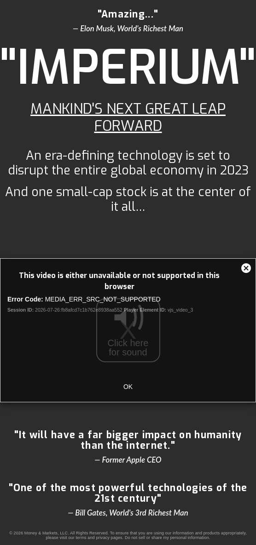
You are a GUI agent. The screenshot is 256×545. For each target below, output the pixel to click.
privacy (103, 537)
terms (81, 537)
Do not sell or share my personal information (167, 537)
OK (128, 386)
